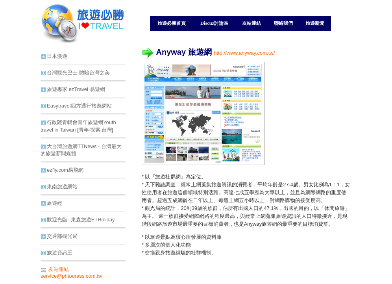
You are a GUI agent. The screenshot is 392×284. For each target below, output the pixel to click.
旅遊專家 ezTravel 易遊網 (76, 89)
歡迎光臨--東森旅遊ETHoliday (81, 220)
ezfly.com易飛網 (65, 170)
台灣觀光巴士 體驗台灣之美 (78, 73)
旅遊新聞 (314, 23)
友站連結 (251, 23)
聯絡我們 (283, 23)
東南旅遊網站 (62, 186)
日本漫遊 (57, 56)
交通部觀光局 (62, 236)
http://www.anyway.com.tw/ (244, 53)
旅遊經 (54, 203)
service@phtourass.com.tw (71, 276)
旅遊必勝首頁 (171, 23)
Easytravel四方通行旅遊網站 (79, 106)
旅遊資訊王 (59, 253)
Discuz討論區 (214, 23)
